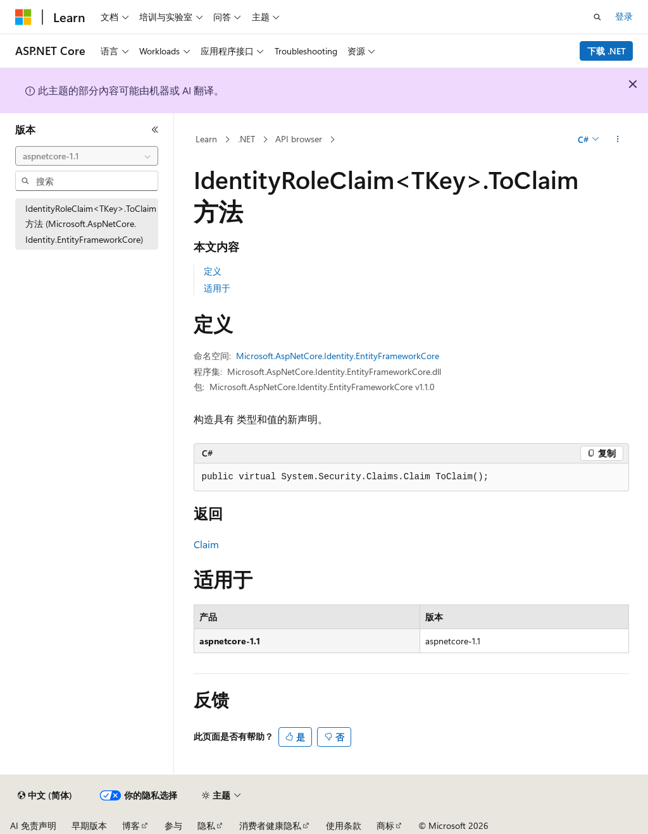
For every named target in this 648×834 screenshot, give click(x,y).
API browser (298, 139)
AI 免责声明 (33, 825)
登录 (624, 16)
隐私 (206, 825)
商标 (385, 825)
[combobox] (86, 156)
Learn (206, 139)
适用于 (217, 288)
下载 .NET (606, 51)
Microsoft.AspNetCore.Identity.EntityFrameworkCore (337, 356)
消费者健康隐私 (270, 825)
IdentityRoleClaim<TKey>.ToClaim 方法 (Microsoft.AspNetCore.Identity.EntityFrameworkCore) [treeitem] (90, 223)
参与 (173, 825)
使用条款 (343, 825)
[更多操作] (617, 140)
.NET (246, 139)
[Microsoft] (23, 17)
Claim (206, 544)
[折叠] (155, 129)
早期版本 (89, 825)
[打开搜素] (597, 17)
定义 (212, 271)
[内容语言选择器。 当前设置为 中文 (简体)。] (45, 795)
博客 (131, 825)
